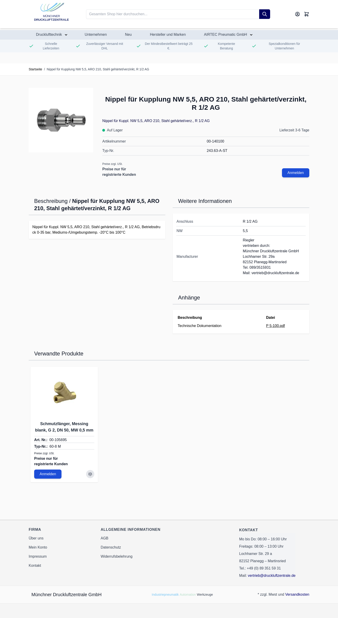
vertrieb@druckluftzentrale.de (271, 575)
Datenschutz (111, 547)
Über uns (36, 538)
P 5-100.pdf (275, 326)
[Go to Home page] (51, 14)
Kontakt (35, 565)
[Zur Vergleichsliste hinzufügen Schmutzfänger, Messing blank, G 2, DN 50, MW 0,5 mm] (90, 474)
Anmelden (295, 173)
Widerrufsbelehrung (117, 556)
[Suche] (264, 14)
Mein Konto (38, 547)
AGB (104, 538)
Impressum (38, 556)
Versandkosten (297, 594)
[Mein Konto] (297, 14)
